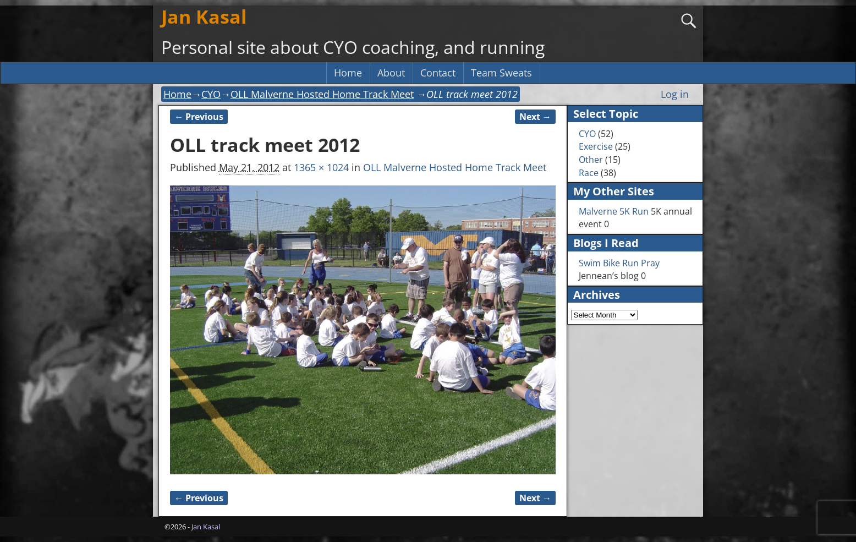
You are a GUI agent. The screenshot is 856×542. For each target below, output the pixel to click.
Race (589, 173)
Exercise (596, 146)
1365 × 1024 (321, 167)
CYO (211, 94)
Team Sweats (501, 72)
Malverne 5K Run (614, 211)
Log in (675, 94)
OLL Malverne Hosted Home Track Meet (322, 94)
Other (591, 160)
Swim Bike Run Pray (619, 263)
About (391, 72)
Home (348, 72)
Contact (438, 72)
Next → (535, 117)
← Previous (198, 117)
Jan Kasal (203, 16)
